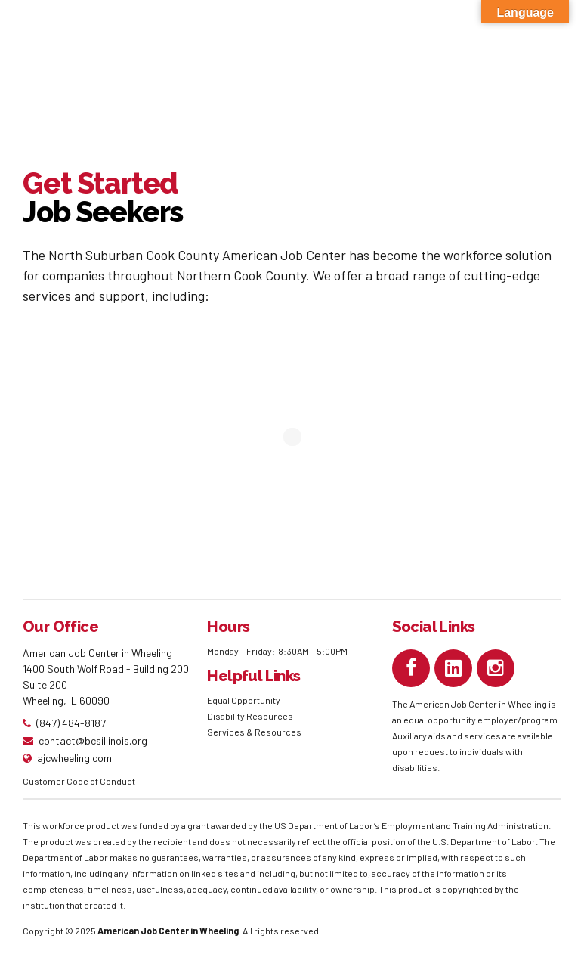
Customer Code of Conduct (79, 781)
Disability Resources (250, 716)
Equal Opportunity (244, 700)
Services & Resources (254, 731)
